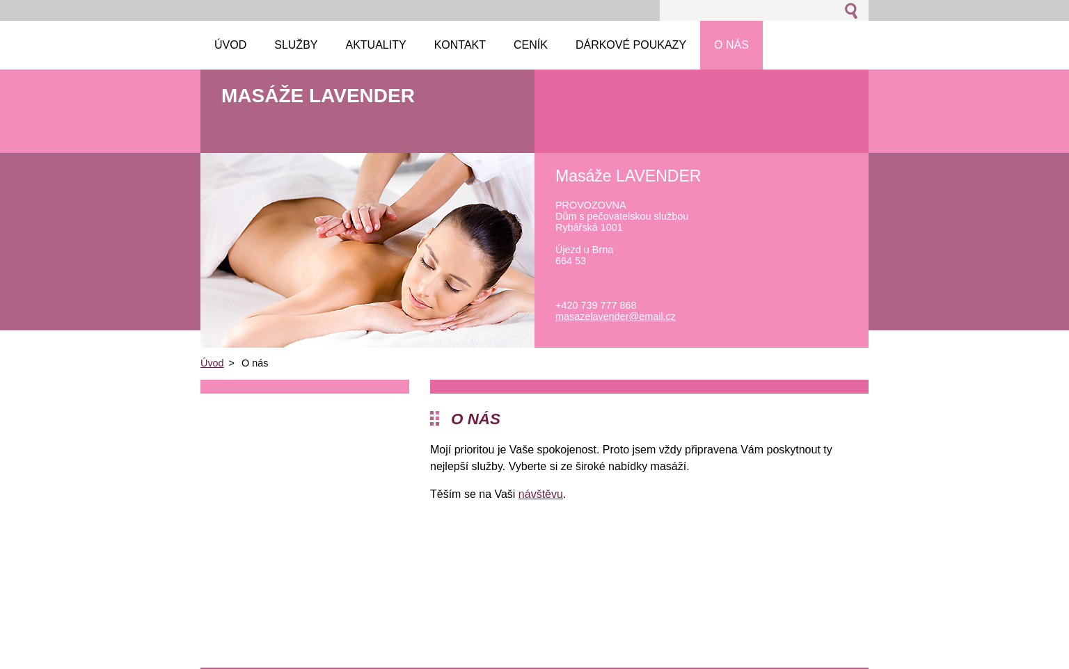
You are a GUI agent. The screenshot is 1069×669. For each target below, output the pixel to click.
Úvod (212, 363)
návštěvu (540, 494)
